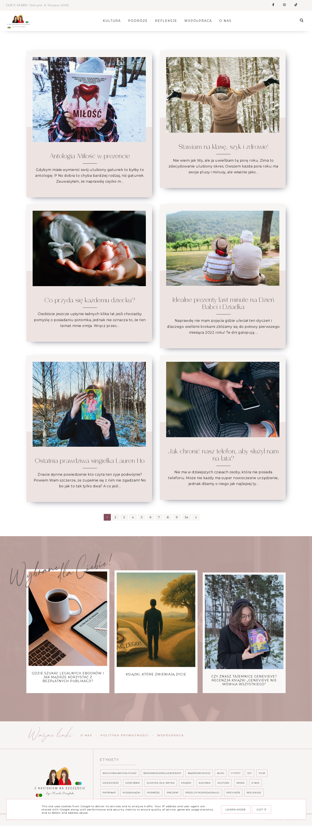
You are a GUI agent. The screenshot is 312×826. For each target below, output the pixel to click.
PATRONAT (109, 792)
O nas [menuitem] (227, 21)
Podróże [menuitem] (140, 21)
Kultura (223, 782)
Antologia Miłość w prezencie (90, 156)
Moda (241, 782)
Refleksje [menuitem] (168, 21)
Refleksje (254, 792)
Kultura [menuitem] (114, 21)
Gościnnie (133, 782)
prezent (173, 792)
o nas (255, 782)
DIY (249, 773)
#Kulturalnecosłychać (120, 773)
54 (188, 517)
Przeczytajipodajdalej (202, 792)
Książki (186, 782)
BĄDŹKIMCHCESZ (199, 773)
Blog (220, 773)
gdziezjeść (111, 782)
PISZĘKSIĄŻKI (131, 792)
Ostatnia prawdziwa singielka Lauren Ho (90, 461)
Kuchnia (205, 782)
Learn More (236, 809)
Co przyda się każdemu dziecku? (90, 300)
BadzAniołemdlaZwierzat (162, 773)
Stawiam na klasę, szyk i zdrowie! (223, 147)
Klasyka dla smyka (161, 782)
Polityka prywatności (124, 735)
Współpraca (170, 735)
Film (262, 773)
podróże (153, 792)
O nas (86, 735)
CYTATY (236, 773)
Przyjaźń (233, 792)
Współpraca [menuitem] (200, 21)
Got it (261, 809)
